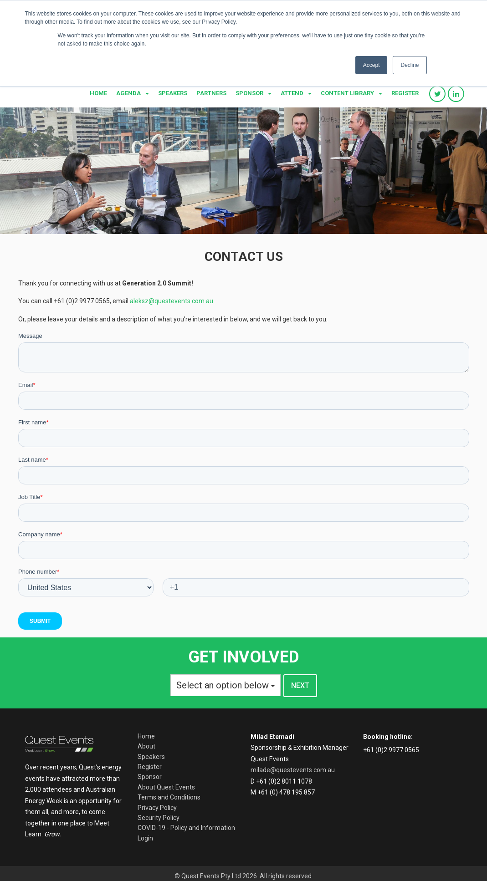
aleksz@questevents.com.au (171, 301)
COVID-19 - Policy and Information (186, 827)
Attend (292, 93)
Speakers (172, 93)
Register (405, 93)
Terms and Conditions (169, 797)
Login (145, 838)
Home (98, 93)
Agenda (128, 93)
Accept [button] (371, 65)
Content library (347, 93)
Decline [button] (409, 65)
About (146, 746)
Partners (211, 93)
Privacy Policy (157, 807)
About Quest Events (166, 787)
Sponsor (249, 93)
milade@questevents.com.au (293, 770)
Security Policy (158, 817)
